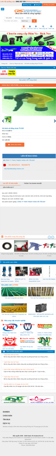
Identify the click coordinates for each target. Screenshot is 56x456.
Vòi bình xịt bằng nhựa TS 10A (21, 255)
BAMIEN (6, 412)
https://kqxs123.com (37, 448)
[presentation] (49, 237)
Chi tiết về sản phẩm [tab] (10, 183)
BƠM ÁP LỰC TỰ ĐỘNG (20, 280)
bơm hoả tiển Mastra (49, 279)
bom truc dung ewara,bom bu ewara (7, 280)
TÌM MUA (6, 419)
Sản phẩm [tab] (9, 18)
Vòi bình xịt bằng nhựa (35, 253)
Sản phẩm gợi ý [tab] (8, 187)
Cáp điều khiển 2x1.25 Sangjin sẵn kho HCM (16, 384)
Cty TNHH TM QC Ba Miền (26, 348)
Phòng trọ (16, 448)
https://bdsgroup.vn (25, 448)
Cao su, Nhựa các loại (16, 63)
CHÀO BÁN (7, 416)
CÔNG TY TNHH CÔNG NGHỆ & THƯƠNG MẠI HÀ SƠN (45, 334)
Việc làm (23, 27)
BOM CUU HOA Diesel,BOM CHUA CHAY (34, 280)
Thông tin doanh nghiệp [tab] (33, 183)
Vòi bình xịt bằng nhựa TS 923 (33, 63)
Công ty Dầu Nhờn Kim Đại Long (9, 334)
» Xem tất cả (50, 351)
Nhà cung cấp (43, 27)
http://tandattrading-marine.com (14, 168)
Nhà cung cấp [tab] (19, 18)
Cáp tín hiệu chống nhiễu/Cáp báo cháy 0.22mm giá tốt (19, 369)
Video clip (51, 27)
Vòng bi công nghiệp (7, 253)
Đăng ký (37, 4)
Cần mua (30, 27)
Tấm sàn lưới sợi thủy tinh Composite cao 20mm (14, 315)
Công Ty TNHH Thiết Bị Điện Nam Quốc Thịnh (45, 348)
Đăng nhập (27, 4)
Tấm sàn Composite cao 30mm (14, 298)
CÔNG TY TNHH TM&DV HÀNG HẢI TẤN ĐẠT (19, 160)
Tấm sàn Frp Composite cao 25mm (40, 298)
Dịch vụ (36, 27)
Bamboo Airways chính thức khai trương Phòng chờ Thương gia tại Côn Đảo (25, 426)
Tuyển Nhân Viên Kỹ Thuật (11, 354)
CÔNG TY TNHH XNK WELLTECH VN (26, 334)
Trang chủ (4, 63)
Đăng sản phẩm (49, 4)
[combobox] (31, 21)
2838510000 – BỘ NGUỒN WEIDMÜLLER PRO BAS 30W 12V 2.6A (41, 315)
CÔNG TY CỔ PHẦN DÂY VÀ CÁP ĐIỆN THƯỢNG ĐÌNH (9, 348)
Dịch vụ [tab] (29, 18)
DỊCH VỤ (6, 423)
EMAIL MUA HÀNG (14, 144)
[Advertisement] (27, 220)
